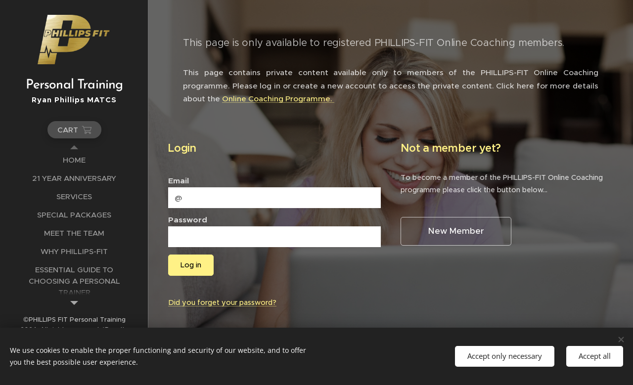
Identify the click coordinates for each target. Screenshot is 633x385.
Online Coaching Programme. (278, 98)
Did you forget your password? (222, 302)
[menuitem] (74, 160)
